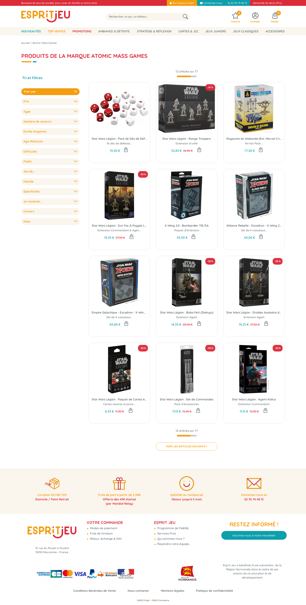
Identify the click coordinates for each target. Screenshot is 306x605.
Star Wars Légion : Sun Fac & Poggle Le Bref (119, 225)
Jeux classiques (246, 31)
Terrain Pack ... (254, 143)
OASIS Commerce (160, 600)
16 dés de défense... (119, 143)
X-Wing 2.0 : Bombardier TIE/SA (187, 225)
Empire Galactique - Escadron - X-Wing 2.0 (119, 312)
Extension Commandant (254, 404)
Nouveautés (31, 31)
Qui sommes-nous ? (170, 537)
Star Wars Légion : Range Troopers (186, 138)
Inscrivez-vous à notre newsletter (254, 533)
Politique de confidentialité (214, 591)
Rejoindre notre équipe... (174, 542)
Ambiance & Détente (114, 31)
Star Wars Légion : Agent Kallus (254, 399)
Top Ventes (56, 31)
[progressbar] (187, 76)
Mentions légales (172, 591)
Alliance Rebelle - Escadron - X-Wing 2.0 (254, 225)
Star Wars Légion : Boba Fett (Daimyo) (186, 312)
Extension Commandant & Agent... (120, 230)
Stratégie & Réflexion (154, 31)
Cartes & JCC (188, 31)
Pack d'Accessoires (186, 404)
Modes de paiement (103, 526)
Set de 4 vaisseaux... (254, 230)
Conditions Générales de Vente (94, 591)
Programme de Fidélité (173, 526)
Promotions (81, 31)
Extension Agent (186, 317)
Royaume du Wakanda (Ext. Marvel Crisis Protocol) (254, 138)
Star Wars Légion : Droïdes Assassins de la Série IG (254, 312)
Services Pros (166, 532)
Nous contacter (138, 591)
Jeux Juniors (215, 31)
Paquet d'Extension (186, 230)
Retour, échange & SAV (105, 537)
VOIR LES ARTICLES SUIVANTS (185, 446)
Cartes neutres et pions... (119, 404)
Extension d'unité (186, 143)
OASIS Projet (143, 600)
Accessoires (275, 31)
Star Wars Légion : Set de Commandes (186, 399)
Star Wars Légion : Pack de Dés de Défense (119, 138)
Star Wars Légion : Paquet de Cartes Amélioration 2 (119, 399)
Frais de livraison (101, 532)
